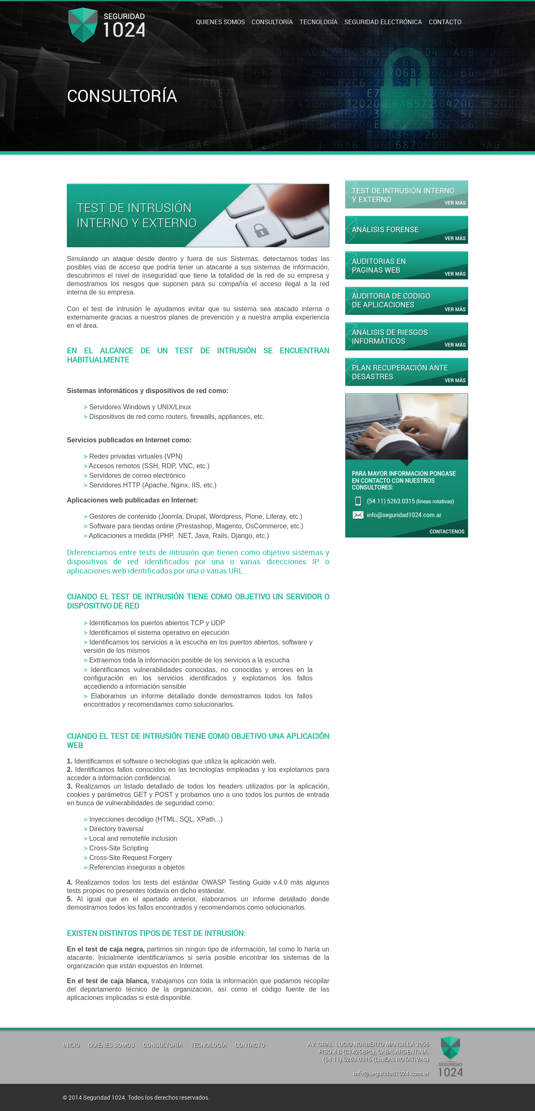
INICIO (71, 1045)
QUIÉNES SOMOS (111, 1045)
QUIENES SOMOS (220, 22)
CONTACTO (445, 22)
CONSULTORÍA (272, 22)
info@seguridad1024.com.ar (391, 1073)
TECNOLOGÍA (319, 22)
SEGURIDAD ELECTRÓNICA (383, 22)
